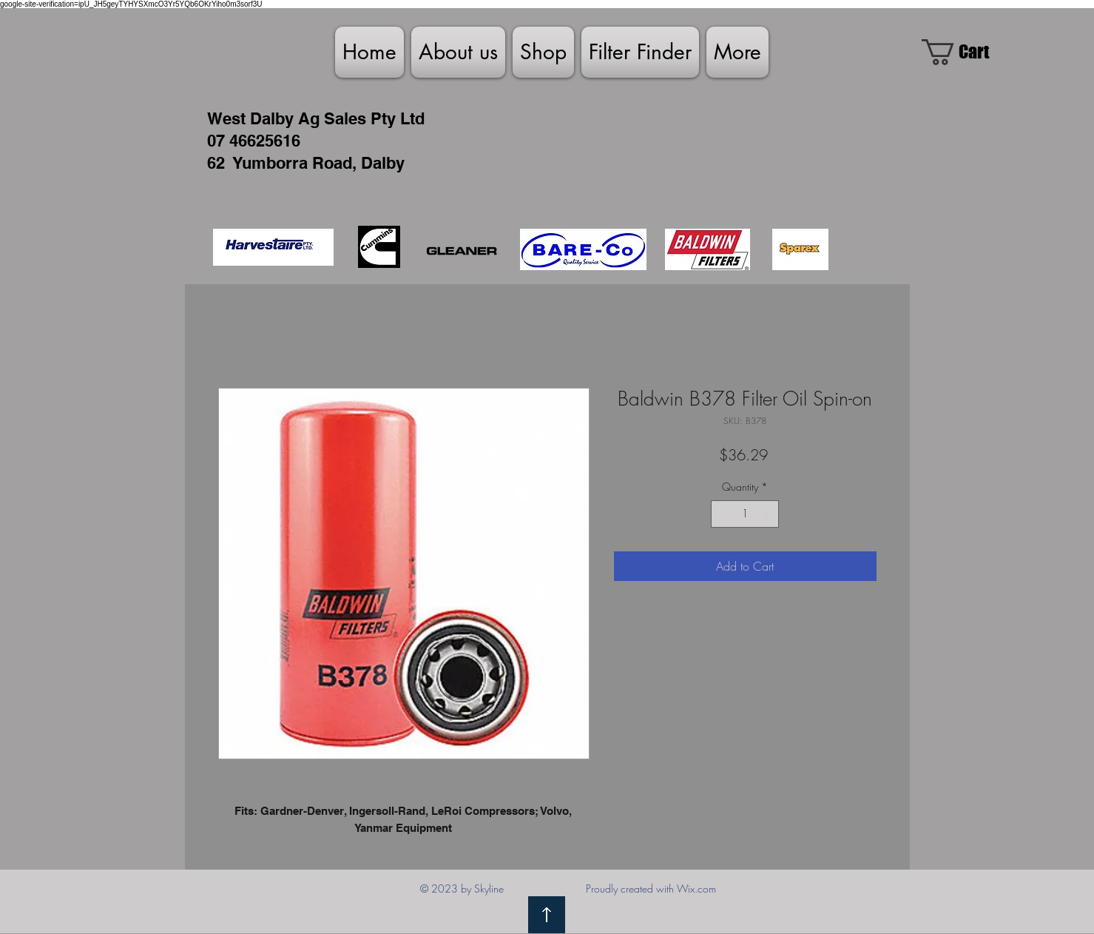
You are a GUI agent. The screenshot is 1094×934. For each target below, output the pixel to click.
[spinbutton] (745, 514)
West (226, 118)
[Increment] (767, 514)
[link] (969, 52)
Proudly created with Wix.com (651, 888)
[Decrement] (722, 514)
